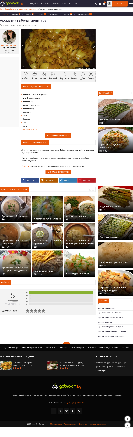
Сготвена (29, 14)
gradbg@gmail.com (75, 402)
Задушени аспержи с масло (115, 206)
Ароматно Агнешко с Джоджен (111, 336)
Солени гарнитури (59, 135)
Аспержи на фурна (110, 236)
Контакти (92, 347)
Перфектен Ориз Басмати (114, 262)
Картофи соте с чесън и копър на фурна (113, 289)
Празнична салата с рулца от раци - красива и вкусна (72, 363)
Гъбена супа (119, 366)
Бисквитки (83, 424)
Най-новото (51, 347)
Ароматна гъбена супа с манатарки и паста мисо (80, 242)
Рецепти (34, 3)
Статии (55, 3)
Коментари (54, 14)
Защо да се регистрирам (32, 347)
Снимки (16, 14)
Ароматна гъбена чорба (47, 218)
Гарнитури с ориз (119, 362)
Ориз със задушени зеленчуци (110, 146)
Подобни (67, 14)
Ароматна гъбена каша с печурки (15, 242)
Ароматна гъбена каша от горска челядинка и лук (15, 270)
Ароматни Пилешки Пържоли (111, 317)
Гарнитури (23, 9)
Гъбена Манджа (105, 322)
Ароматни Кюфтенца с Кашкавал (112, 331)
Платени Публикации (108, 347)
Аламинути (33, 9)
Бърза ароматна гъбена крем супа (47, 242)
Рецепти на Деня (84, 14)
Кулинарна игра (11, 347)
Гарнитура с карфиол (78, 273)
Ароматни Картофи (106, 308)
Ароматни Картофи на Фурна (110, 327)
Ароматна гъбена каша (15, 216)
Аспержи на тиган (110, 119)
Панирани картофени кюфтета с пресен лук (23, 363)
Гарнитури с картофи (103, 366)
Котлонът (25, 166)
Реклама (125, 347)
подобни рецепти (59, 172)
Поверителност (70, 424)
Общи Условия (56, 424)
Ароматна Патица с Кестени (110, 313)
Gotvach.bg (4, 9)
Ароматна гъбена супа (78, 216)
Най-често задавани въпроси (72, 347)
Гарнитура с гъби (43, 270)
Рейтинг (42, 14)
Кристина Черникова (9, 45)
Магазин (73, 3)
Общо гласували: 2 (12, 304)
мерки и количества (30, 129)
